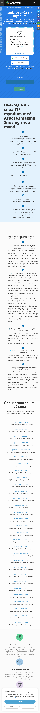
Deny (28, 706)
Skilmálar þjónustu (18, 68)
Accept (20, 701)
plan (21, 47)
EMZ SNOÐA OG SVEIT (21, 519)
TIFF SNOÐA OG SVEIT (21, 470)
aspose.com (15, 23)
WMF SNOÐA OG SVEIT (21, 526)
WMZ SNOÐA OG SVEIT (21, 533)
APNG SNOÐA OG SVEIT (21, 498)
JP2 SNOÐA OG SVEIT (21, 436)
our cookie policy (15, 697)
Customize (12, 706)
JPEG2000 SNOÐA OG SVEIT (21, 450)
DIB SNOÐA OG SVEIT (21, 464)
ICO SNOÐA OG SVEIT (21, 622)
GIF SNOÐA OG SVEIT (21, 484)
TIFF (19, 82)
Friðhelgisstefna (28, 68)
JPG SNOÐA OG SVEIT (21, 422)
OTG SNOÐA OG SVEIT (21, 595)
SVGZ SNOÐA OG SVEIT (21, 553)
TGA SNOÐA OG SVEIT (21, 505)
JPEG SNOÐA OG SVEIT (21, 429)
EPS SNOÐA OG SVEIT (21, 602)
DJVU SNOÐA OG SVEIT (21, 574)
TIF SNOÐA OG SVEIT (21, 477)
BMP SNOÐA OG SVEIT (21, 457)
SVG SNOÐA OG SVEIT (21, 546)
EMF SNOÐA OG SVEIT (21, 512)
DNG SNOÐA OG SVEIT (21, 581)
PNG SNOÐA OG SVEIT (21, 491)
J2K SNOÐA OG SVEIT (21, 443)
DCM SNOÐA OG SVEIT (21, 567)
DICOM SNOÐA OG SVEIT (21, 560)
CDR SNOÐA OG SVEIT (21, 609)
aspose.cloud (31, 23)
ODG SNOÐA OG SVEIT (21, 588)
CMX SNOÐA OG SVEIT (21, 616)
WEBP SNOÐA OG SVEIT (21, 540)
